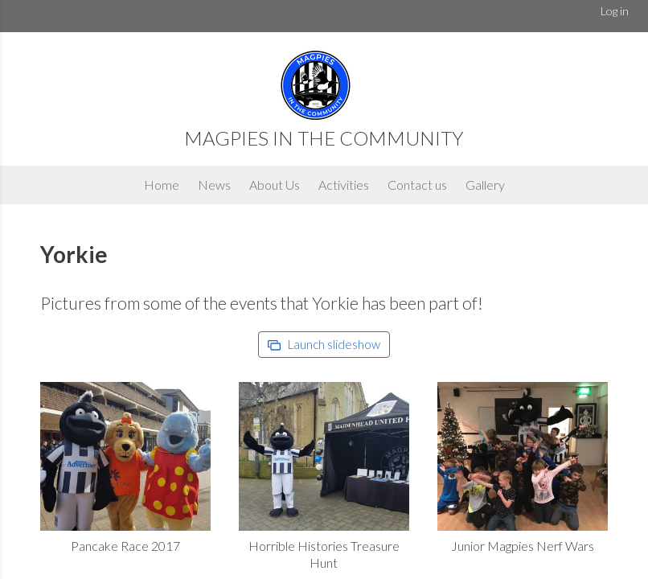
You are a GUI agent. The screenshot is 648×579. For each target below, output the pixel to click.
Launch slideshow (324, 344)
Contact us (417, 184)
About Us (274, 184)
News (214, 184)
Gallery (485, 184)
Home (161, 184)
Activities (343, 184)
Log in (615, 11)
